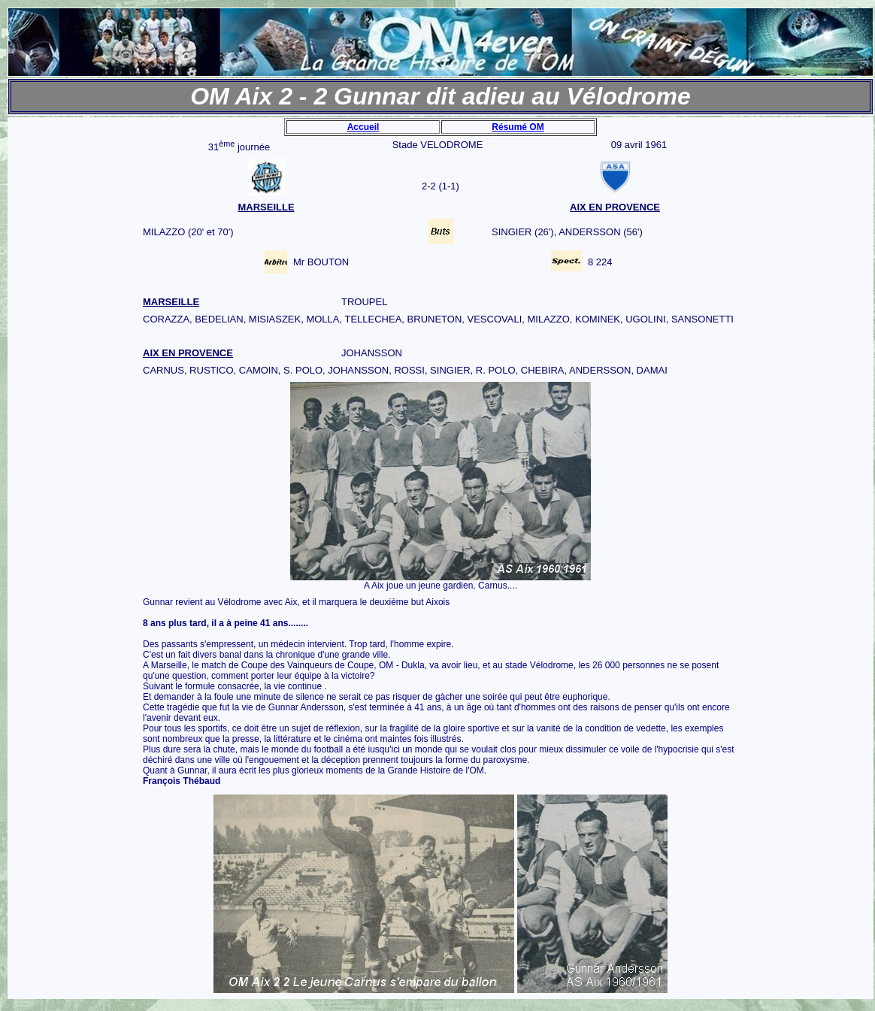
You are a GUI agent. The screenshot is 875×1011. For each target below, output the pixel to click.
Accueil (363, 127)
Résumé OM (517, 127)
